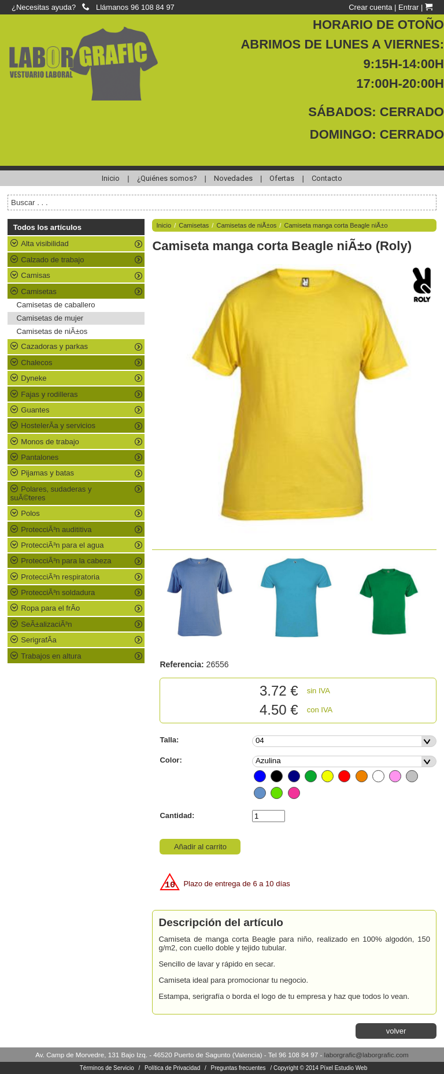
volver (396, 1031)
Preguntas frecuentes (238, 1068)
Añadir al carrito (200, 846)
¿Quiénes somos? (167, 178)
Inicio (111, 178)
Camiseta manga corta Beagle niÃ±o (335, 225)
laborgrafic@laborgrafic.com (366, 1054)
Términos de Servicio (107, 1068)
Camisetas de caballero (56, 304)
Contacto (327, 178)
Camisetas (194, 225)
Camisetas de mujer (50, 318)
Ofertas (281, 178)
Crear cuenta (370, 7)
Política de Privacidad (172, 1068)
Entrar (408, 7)
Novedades (233, 178)
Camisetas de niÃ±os (52, 331)
